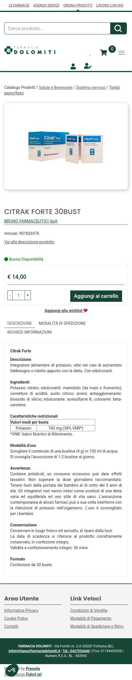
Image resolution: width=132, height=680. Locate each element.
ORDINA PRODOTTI (77, 5)
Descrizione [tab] (19, 323)
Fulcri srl (34, 674)
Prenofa (33, 668)
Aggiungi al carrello (96, 296)
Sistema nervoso (91, 87)
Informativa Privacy (21, 610)
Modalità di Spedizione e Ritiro (97, 626)
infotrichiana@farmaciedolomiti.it (34, 651)
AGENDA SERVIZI (46, 5)
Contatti (11, 626)
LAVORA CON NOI (110, 5)
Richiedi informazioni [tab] (29, 332)
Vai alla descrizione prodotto (29, 242)
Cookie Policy (16, 618)
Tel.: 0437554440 (76, 651)
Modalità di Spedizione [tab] (62, 323)
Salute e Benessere (56, 87)
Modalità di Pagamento (90, 618)
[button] (9, 295)
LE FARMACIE (18, 5)
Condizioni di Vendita (88, 610)
